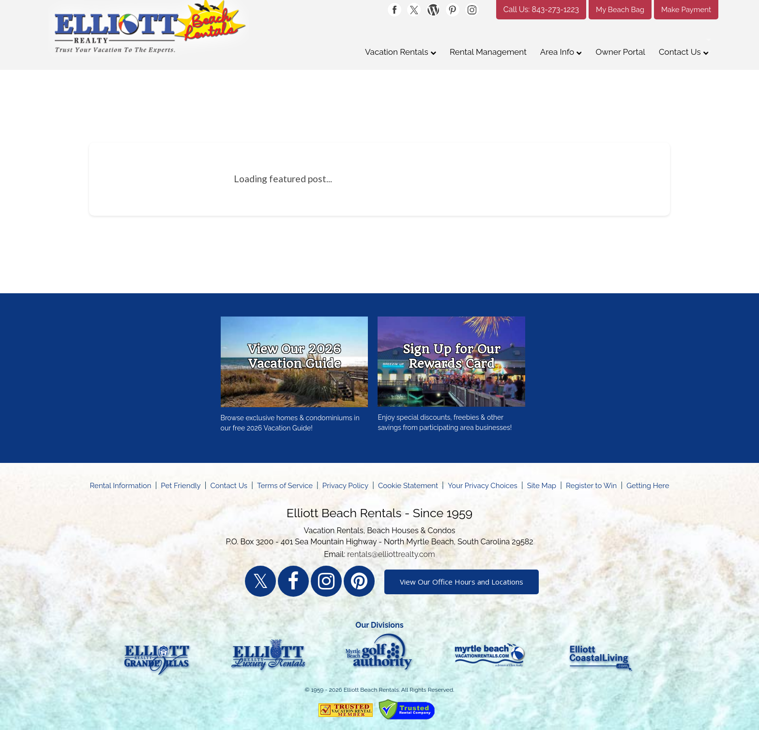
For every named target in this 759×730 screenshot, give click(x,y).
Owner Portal (620, 52)
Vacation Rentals (400, 52)
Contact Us (684, 52)
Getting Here (647, 485)
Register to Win (591, 485)
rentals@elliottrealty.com (391, 554)
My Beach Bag (620, 9)
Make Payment (686, 9)
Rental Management (488, 52)
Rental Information (121, 485)
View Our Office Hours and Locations (461, 582)
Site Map (541, 485)
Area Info (561, 52)
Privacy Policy (345, 485)
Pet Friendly (180, 485)
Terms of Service (285, 485)
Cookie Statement (408, 485)
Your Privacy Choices (482, 485)
